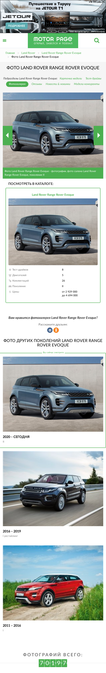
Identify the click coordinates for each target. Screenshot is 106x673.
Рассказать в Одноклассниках (56, 330)
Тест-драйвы (93, 78)
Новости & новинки (58, 84)
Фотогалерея (17, 84)
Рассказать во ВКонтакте (50, 330)
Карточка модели (71, 78)
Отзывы (37, 84)
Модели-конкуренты (87, 84)
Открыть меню (4, 44)
